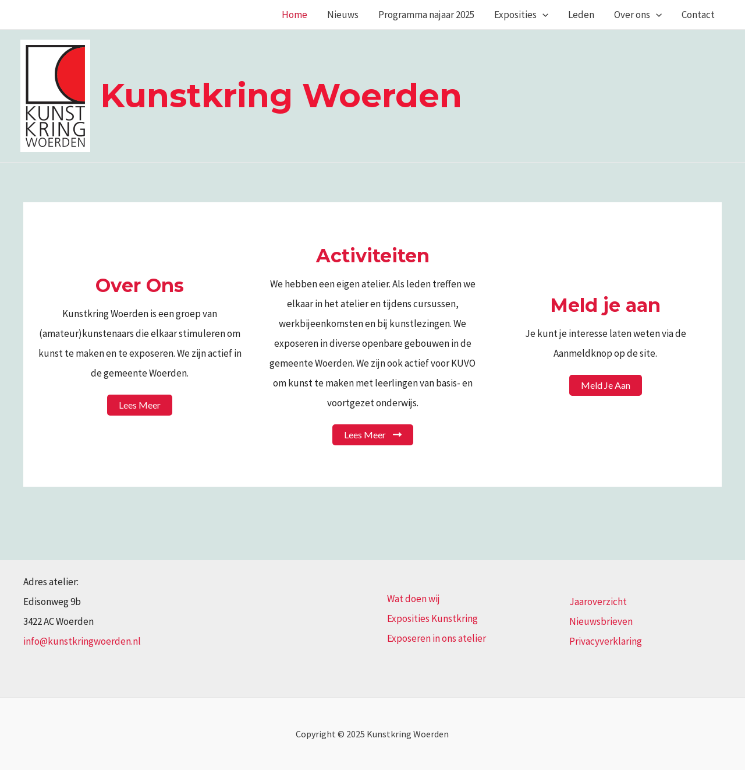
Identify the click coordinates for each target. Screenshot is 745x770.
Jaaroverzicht (598, 601)
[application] (542, 14)
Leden (581, 14)
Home (294, 14)
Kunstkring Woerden (281, 95)
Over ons (638, 14)
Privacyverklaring (605, 641)
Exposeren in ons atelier (436, 638)
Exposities (521, 14)
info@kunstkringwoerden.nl (82, 641)
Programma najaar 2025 (426, 14)
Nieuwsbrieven (601, 621)
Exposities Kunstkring (432, 618)
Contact (698, 14)
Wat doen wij (413, 598)
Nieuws (343, 14)
